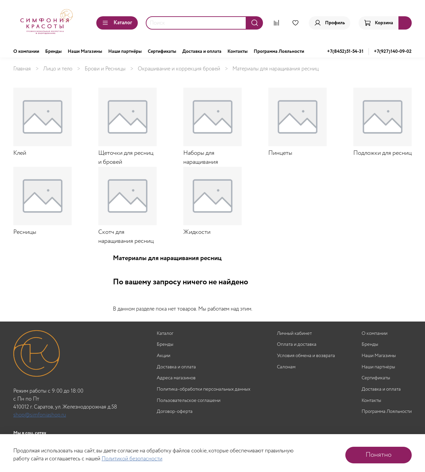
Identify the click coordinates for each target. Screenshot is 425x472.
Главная (22, 69)
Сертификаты (162, 51)
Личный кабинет (294, 333)
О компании (26, 51)
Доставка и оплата (201, 51)
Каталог (117, 23)
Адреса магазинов (176, 378)
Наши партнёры (125, 51)
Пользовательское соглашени (188, 400)
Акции (163, 355)
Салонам (286, 367)
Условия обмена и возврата (306, 355)
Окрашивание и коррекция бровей (179, 69)
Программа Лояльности (279, 51)
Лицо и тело (57, 69)
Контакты (237, 51)
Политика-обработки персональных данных (203, 389)
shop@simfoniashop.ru (39, 415)
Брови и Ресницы (105, 69)
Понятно (378, 455)
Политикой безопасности (132, 459)
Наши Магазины (85, 51)
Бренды (53, 51)
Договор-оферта (175, 411)
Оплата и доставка (296, 344)
